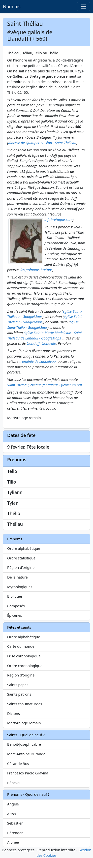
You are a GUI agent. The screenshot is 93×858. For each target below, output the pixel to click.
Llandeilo (49, 343)
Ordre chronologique (24, 665)
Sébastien (15, 823)
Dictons (13, 713)
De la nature (17, 577)
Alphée (13, 842)
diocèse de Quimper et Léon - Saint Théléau (42, 142)
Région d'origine (20, 567)
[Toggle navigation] (83, 6)
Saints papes (17, 684)
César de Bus (18, 763)
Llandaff (33, 343)
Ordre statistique (21, 558)
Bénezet (14, 782)
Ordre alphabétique (23, 548)
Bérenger (15, 832)
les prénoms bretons (36, 269)
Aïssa (11, 813)
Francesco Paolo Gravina (27, 773)
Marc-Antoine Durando (26, 754)
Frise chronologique (23, 656)
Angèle (13, 804)
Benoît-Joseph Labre (24, 744)
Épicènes (14, 615)
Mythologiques (19, 586)
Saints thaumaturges (24, 704)
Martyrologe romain (24, 723)
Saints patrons (19, 694)
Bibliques (15, 596)
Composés (16, 606)
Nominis (11, 6)
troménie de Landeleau (37, 361)
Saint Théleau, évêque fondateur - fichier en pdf (44, 385)
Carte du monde (20, 646)
